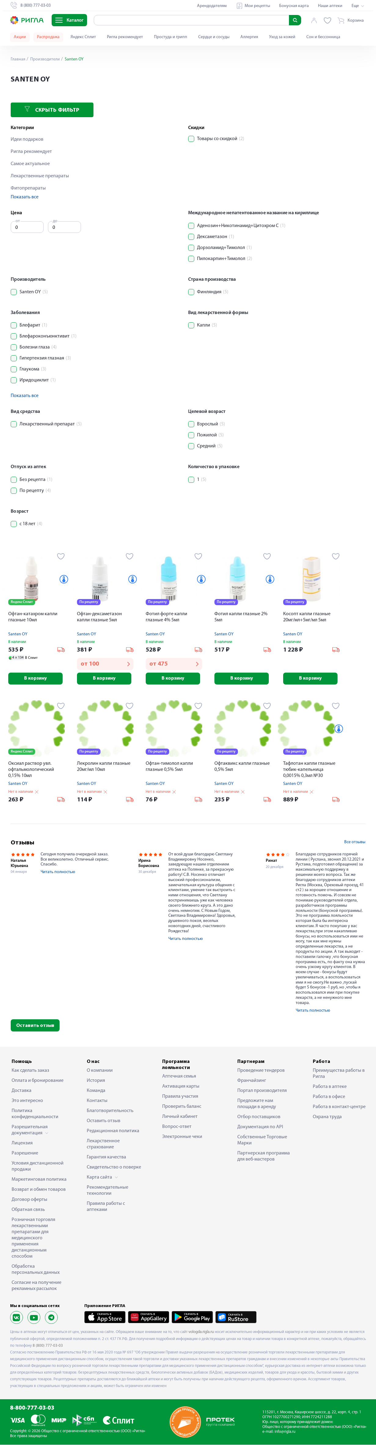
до (55, 221)
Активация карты (180, 1086)
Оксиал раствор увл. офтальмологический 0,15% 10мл (31, 769)
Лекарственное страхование (103, 1144)
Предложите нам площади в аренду (256, 1104)
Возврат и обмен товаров (39, 1189)
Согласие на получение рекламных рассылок (36, 1286)
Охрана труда (327, 1117)
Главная (18, 59)
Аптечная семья (179, 1076)
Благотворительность (110, 1111)
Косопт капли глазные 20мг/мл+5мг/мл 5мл (306, 617)
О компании (100, 1070)
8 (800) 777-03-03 (48, 1346)
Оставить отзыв (35, 1026)
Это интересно (27, 1101)
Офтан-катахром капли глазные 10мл (32, 617)
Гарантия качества (106, 1157)
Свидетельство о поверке (114, 1167)
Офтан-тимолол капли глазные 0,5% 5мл (169, 766)
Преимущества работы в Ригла (339, 1073)
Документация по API (260, 1127)
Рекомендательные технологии (107, 1190)
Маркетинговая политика (39, 1179)
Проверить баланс (181, 1106)
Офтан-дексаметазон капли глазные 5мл (99, 617)
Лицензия (22, 1143)
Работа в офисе (329, 1097)
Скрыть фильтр (52, 109)
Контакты (97, 1101)
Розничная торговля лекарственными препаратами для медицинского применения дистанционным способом (33, 1238)
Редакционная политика (113, 1131)
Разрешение (25, 1153)
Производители (44, 59)
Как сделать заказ (30, 1070)
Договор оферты (29, 1200)
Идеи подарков (27, 139)
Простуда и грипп (170, 37)
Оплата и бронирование (38, 1080)
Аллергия (249, 37)
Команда (96, 1091)
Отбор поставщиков (258, 1117)
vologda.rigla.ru (201, 1332)
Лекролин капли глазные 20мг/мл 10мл (103, 766)
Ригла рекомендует (125, 37)
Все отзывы (354, 842)
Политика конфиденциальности (35, 1114)
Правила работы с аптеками (106, 1206)
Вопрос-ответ (177, 1127)
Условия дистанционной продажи (38, 1166)
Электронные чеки (182, 1137)
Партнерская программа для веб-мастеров (263, 1156)
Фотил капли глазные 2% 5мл (241, 617)
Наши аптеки (330, 6)
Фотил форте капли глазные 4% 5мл (166, 617)
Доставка (21, 1091)
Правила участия (180, 1096)
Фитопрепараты (28, 188)
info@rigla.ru (285, 1432)
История (96, 1080)
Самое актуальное (30, 163)
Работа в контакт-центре (339, 1107)
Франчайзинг (251, 1080)
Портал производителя (262, 1091)
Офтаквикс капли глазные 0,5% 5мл (242, 766)
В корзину (36, 678)
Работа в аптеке (330, 1087)
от (18, 221)
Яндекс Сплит (83, 37)
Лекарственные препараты (40, 176)
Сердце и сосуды (213, 37)
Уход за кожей (282, 37)
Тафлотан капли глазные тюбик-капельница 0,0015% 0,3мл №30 (309, 769)
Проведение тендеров (261, 1070)
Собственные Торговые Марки (262, 1140)
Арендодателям (212, 6)
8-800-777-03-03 (32, 1408)
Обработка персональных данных (36, 1269)
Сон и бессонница (323, 37)
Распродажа (48, 37)
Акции (20, 37)
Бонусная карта (294, 6)
